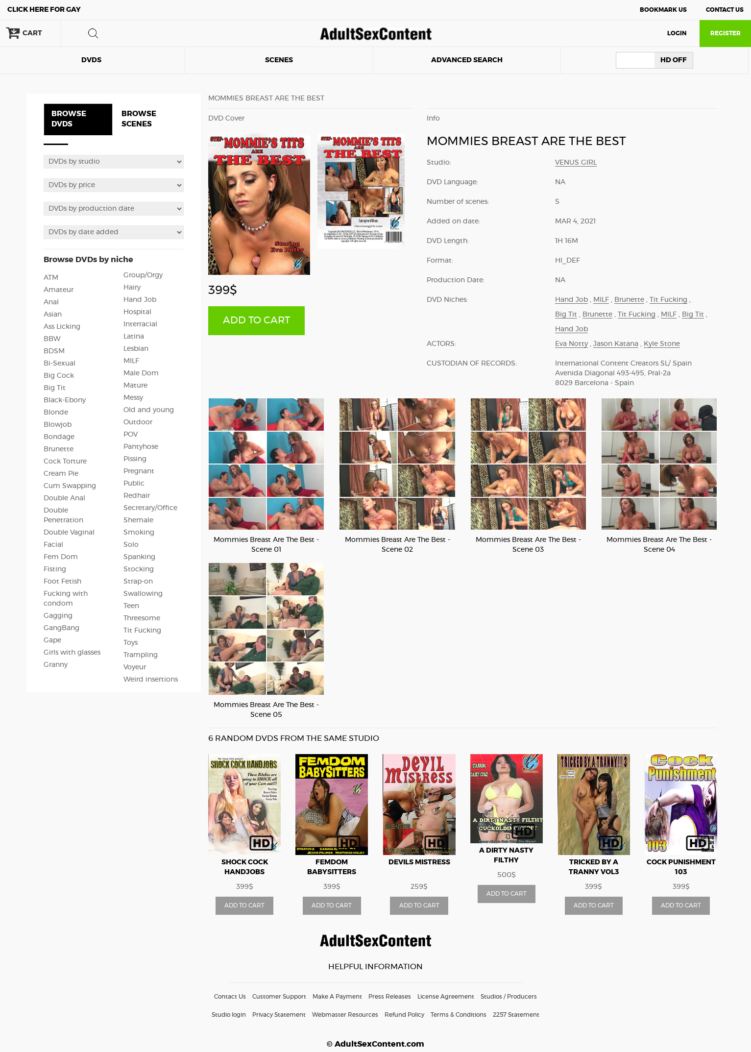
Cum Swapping (70, 486)
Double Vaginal (69, 532)
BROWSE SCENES (138, 119)
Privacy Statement (279, 1015)
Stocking (138, 569)
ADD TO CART (256, 320)
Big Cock (59, 375)
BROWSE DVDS (68, 119)
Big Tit (55, 388)
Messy (133, 397)
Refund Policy (404, 1015)
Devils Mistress (419, 862)
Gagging (58, 615)
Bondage (59, 437)
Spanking (139, 557)
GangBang (61, 628)
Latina (133, 336)
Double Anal (64, 498)
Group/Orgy (143, 275)
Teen (131, 606)
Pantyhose (140, 446)
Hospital (137, 312)
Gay (44, 9)
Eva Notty (571, 344)
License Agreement (445, 997)
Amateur (58, 290)
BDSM (54, 351)
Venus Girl (576, 162)
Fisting (55, 569)
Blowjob (58, 424)
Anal (51, 302)
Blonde (56, 412)
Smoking (138, 532)
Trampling (140, 655)
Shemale (138, 520)
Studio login (229, 1015)
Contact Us (725, 10)
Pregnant (138, 471)
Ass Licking (62, 326)
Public (134, 483)
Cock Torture (65, 461)
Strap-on (138, 581)
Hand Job (139, 299)
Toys (130, 642)
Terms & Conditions (458, 1015)
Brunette (58, 449)
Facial (53, 544)
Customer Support (279, 997)
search (93, 33)
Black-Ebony (65, 400)
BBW (52, 339)
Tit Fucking (142, 630)
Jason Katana (615, 344)
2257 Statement (516, 1015)
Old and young (148, 410)
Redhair (136, 495)
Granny (56, 664)
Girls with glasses (72, 652)
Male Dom (141, 373)
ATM (51, 277)
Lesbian (135, 348)
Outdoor (137, 422)
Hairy (132, 287)
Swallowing (143, 593)
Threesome (141, 618)
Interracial (140, 324)
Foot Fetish (62, 581)
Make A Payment (337, 997)
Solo (131, 544)
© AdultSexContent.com (375, 1044)
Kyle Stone (662, 344)
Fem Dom (61, 557)
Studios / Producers (509, 997)
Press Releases (389, 997)
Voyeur (134, 667)
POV (130, 434)
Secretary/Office (150, 508)
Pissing (134, 459)
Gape (52, 640)
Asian (53, 314)
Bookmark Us (663, 10)
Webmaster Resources (345, 1015)
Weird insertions (150, 679)
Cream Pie (61, 473)
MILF (131, 361)
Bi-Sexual (59, 363)
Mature (135, 385)
